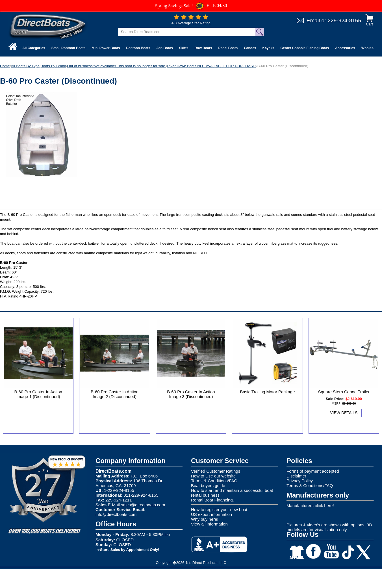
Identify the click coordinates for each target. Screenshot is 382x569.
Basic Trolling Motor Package (267, 391)
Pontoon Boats (138, 48)
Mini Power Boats (106, 48)
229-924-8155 (344, 20)
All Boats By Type (25, 66)
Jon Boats (165, 48)
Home (5, 66)
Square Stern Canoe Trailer (344, 391)
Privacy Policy (299, 480)
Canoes (250, 48)
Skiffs (183, 48)
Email (313, 20)
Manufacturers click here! (310, 505)
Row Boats (203, 48)
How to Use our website (213, 476)
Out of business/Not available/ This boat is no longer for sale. (116, 66)
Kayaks (268, 48)
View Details (343, 413)
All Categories (33, 48)
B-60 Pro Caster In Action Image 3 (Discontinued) (191, 394)
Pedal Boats (228, 48)
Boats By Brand (53, 66)
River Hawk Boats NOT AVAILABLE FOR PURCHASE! (211, 66)
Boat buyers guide (208, 485)
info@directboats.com (116, 514)
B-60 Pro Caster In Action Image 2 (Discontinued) (114, 394)
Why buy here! (204, 519)
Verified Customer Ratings (215, 471)
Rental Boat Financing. (212, 500)
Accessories (345, 48)
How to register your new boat (219, 509)
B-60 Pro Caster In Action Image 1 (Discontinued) (38, 394)
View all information (209, 524)
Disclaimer (296, 476)
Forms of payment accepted (312, 471)
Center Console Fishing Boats (305, 48)
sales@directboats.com (143, 504)
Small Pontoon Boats (68, 48)
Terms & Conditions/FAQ (214, 480)
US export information (211, 514)
